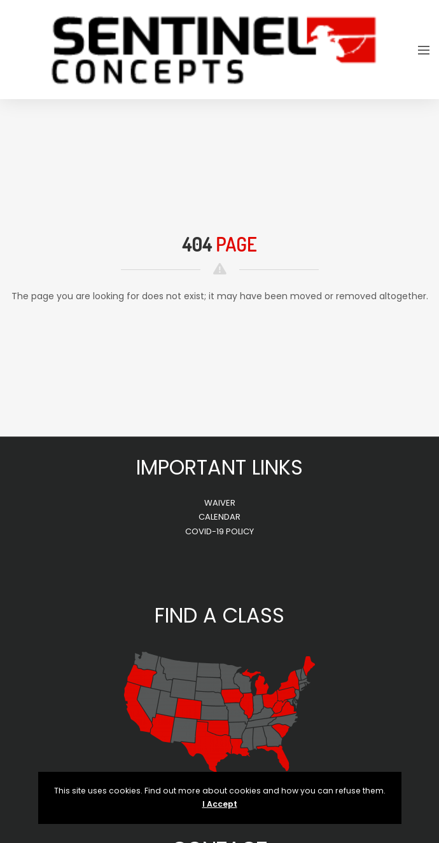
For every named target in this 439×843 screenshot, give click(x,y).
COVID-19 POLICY (219, 531)
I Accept (219, 804)
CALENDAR (219, 517)
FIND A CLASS (219, 615)
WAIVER (219, 503)
